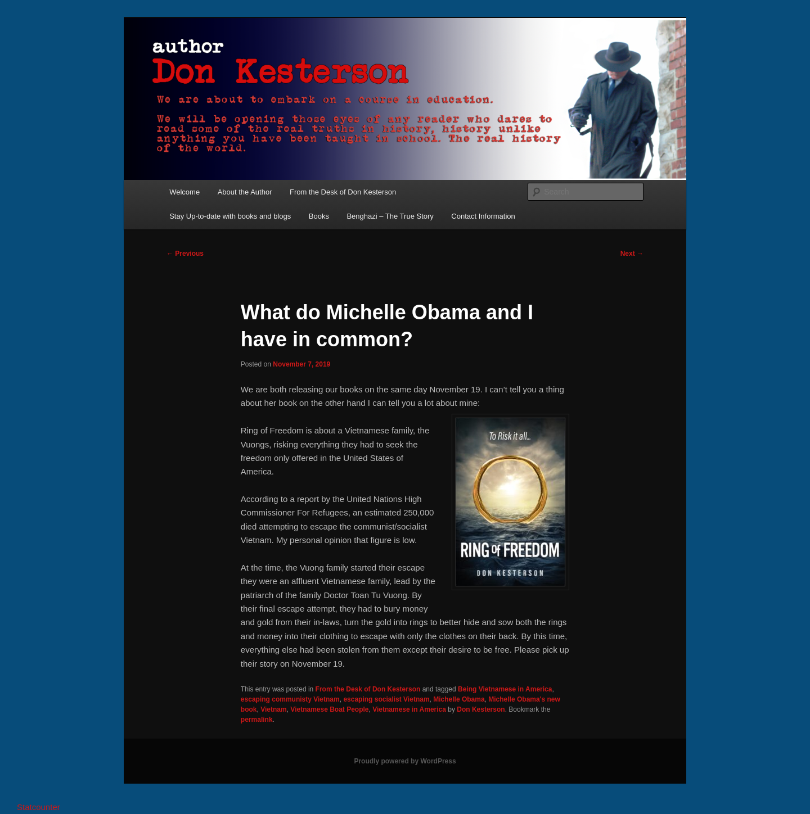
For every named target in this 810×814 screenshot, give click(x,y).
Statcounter (38, 807)
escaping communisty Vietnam (290, 699)
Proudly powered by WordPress (405, 761)
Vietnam (273, 709)
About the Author (245, 192)
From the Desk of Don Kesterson (343, 192)
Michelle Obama (458, 699)
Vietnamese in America (409, 709)
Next (632, 253)
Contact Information (483, 216)
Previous (185, 253)
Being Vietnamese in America (505, 689)
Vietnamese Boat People (329, 709)
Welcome (184, 192)
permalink (257, 719)
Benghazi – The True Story (389, 216)
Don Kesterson (481, 709)
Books (319, 216)
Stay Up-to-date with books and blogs (230, 216)
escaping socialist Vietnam (386, 699)
